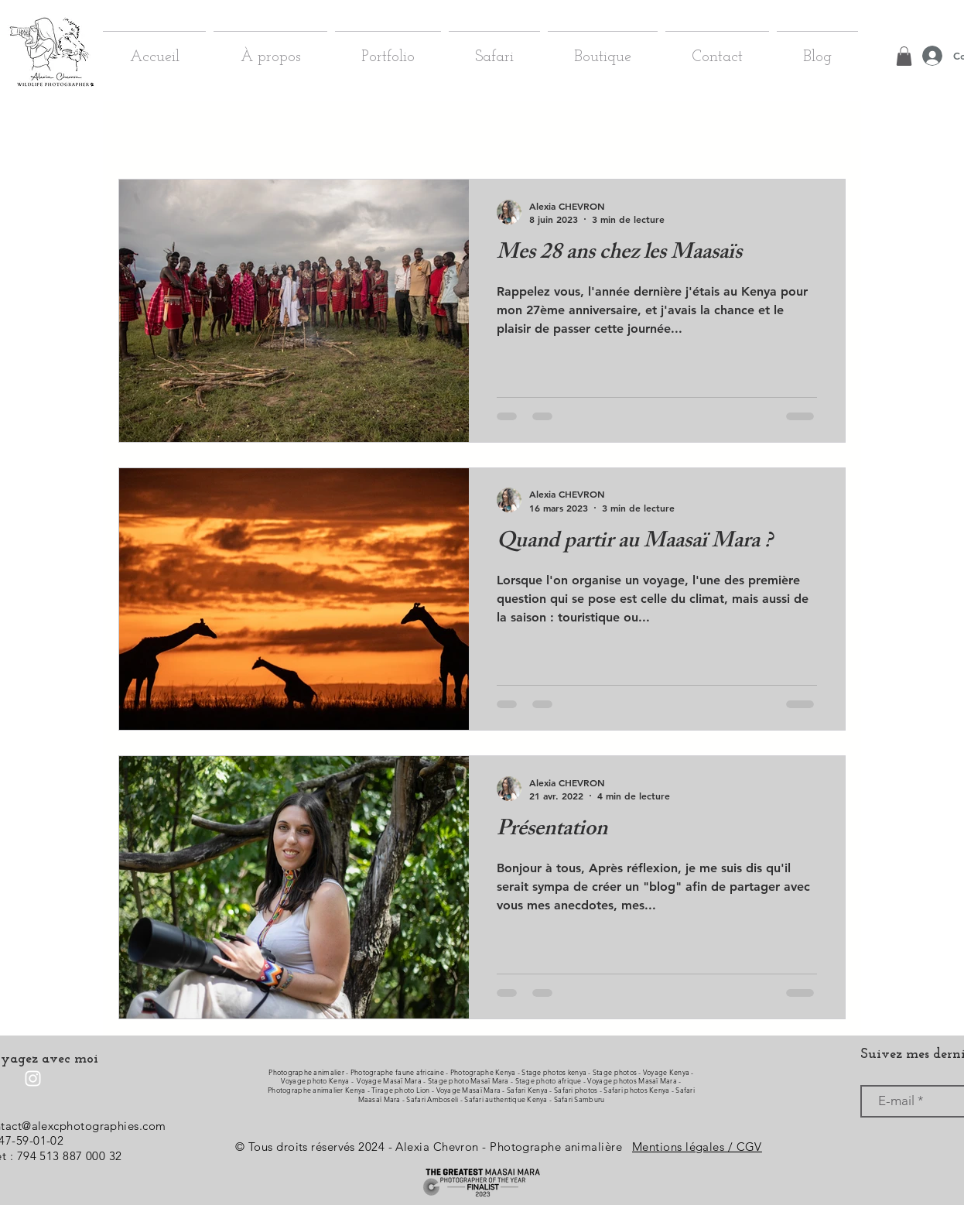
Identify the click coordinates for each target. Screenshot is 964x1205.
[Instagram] (32, 1078)
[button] (826, 134)
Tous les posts (149, 132)
